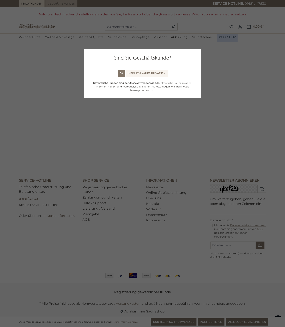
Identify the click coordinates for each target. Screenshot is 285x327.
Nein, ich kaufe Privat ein (147, 73)
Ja (121, 73)
